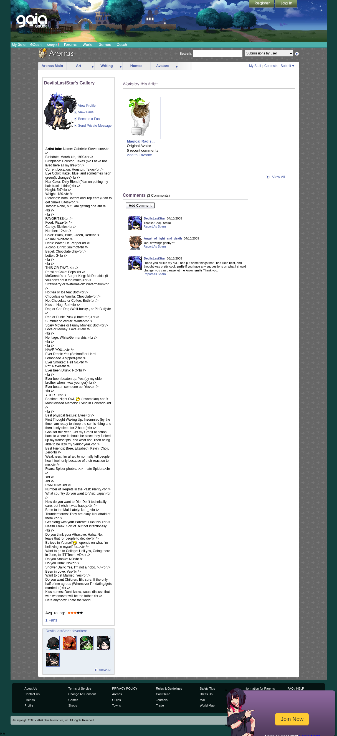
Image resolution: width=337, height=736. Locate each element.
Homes (136, 66)
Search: (186, 54)
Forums (70, 44)
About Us (30, 688)
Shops (53, 45)
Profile (28, 705)
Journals (162, 700)
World (88, 44)
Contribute (163, 694)
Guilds (116, 700)
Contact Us (32, 694)
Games (105, 44)
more (92, 66)
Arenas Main (52, 66)
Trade (160, 705)
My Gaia (19, 44)
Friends (29, 700)
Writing (106, 66)
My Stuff (255, 66)
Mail (202, 700)
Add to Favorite (139, 155)
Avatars (162, 66)
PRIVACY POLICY (124, 688)
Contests (270, 66)
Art (78, 66)
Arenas (117, 694)
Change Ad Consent (82, 694)
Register (262, 4)
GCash (36, 44)
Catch (122, 44)
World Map (207, 705)
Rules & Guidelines (169, 688)
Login (286, 4)
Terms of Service (79, 688)
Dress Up (206, 694)
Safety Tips (207, 688)
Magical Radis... (141, 141)
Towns (116, 705)
